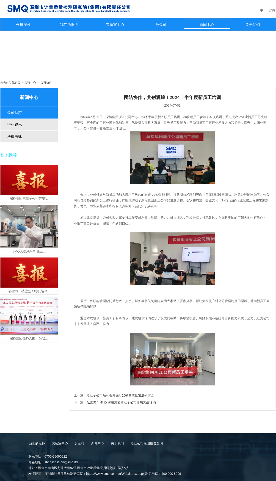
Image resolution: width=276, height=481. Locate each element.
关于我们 (252, 25)
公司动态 (46, 82)
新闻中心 (206, 25)
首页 (17, 82)
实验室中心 (115, 25)
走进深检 (23, 25)
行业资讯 (14, 125)
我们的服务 (69, 25)
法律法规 (14, 137)
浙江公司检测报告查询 (147, 443)
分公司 (160, 25)
